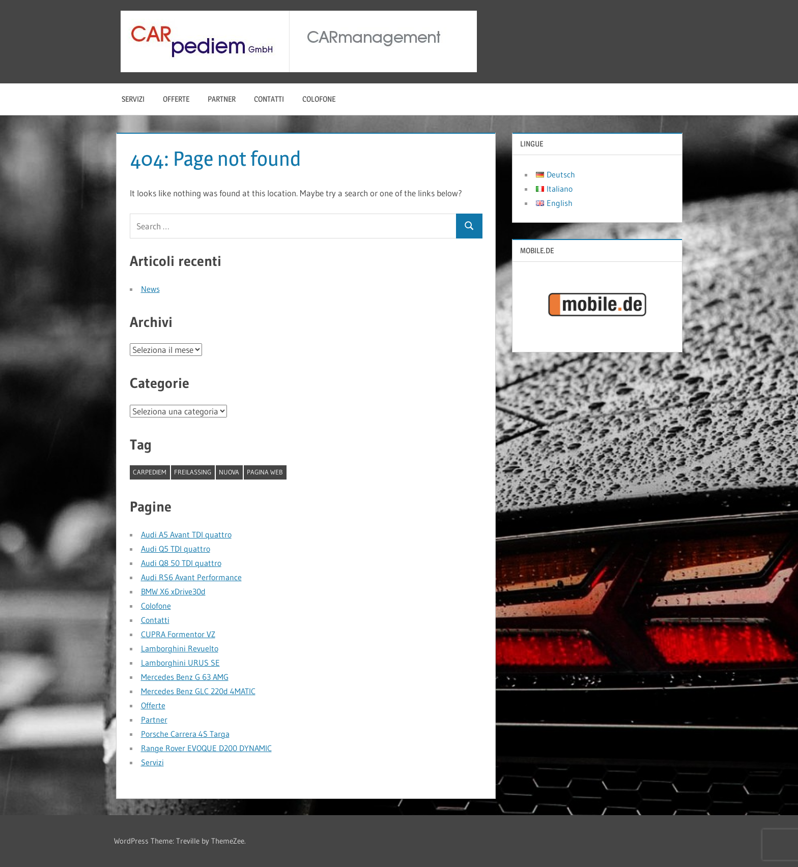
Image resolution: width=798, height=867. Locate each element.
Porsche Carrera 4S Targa (185, 734)
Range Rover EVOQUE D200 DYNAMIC (206, 748)
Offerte (176, 99)
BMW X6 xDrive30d (173, 591)
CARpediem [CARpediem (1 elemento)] (149, 472)
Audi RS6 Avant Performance (191, 577)
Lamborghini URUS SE (180, 662)
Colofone (318, 99)
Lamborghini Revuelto (179, 648)
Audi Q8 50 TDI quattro (181, 563)
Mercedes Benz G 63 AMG (185, 677)
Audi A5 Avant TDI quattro (186, 534)
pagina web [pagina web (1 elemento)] (265, 472)
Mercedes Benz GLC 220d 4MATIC (198, 691)
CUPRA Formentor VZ (178, 634)
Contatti (269, 99)
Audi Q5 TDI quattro (175, 549)
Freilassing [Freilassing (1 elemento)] (192, 472)
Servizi (133, 99)
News (150, 289)
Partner (222, 99)
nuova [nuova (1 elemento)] (229, 472)
